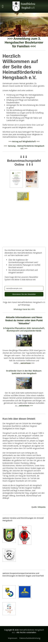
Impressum (12, 638)
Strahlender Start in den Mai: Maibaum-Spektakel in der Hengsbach (24, 372)
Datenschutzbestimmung (29, 638)
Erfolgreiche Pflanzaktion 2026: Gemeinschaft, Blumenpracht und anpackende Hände (24, 329)
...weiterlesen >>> (26, 363)
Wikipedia (41, 507)
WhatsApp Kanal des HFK (24, 309)
